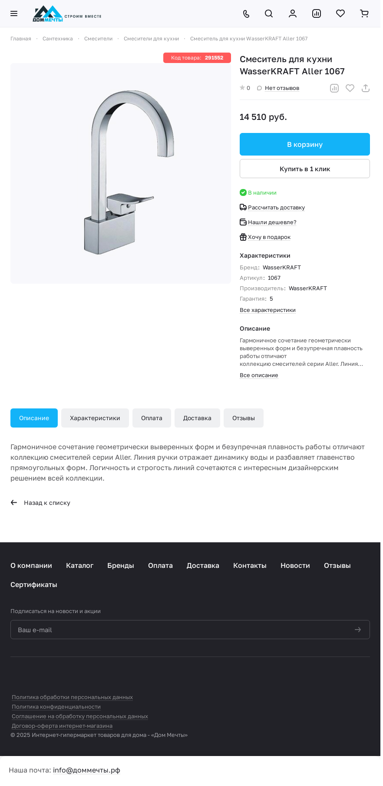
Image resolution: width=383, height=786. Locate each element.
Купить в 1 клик (305, 168)
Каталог (79, 565)
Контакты (250, 565)
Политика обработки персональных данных (72, 696)
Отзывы (243, 417)
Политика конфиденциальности (56, 706)
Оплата (151, 417)
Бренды (120, 565)
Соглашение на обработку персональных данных (80, 716)
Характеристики (95, 417)
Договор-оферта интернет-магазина (62, 725)
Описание (34, 417)
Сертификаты (33, 584)
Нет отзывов (278, 87)
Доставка (197, 417)
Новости (295, 565)
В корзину (305, 144)
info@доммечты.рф (86, 770)
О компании (31, 565)
